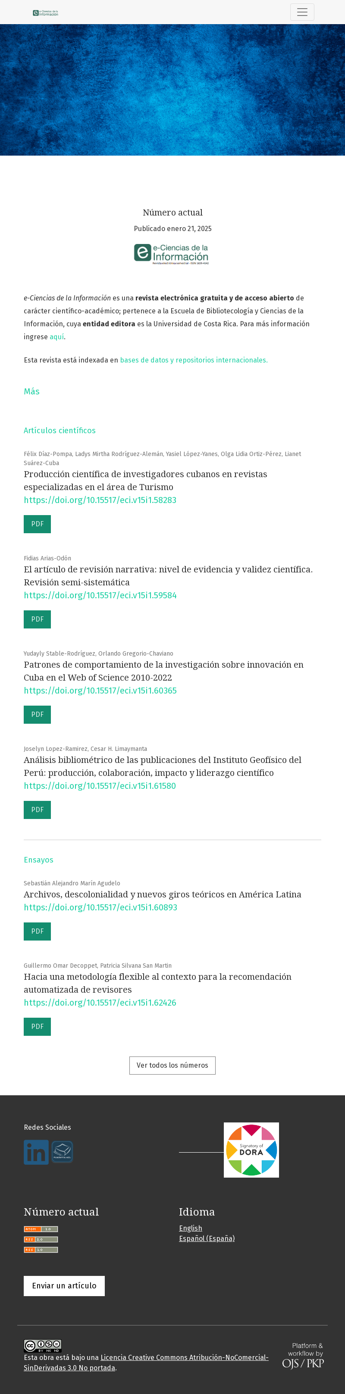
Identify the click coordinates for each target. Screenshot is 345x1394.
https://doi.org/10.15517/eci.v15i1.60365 (100, 690)
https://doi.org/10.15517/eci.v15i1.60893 (100, 907)
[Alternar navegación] (302, 12)
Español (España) (207, 1239)
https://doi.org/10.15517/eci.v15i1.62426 (100, 1002)
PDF (37, 524)
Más (32, 391)
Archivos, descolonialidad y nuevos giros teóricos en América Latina (162, 894)
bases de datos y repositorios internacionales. (195, 360)
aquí (57, 337)
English (190, 1228)
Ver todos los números (172, 1065)
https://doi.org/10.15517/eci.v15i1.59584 (100, 595)
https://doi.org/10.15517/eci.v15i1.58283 (100, 500)
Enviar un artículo (64, 1286)
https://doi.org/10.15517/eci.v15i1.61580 (100, 786)
